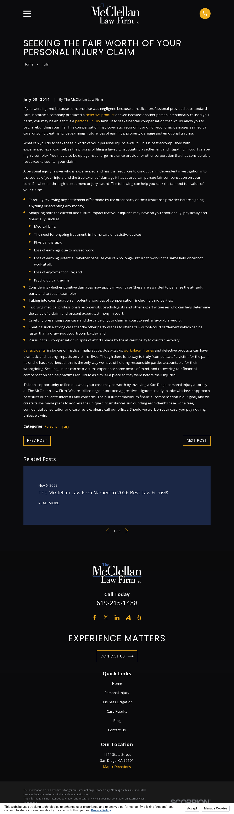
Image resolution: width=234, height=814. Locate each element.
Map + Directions (117, 766)
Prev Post (37, 440)
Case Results (117, 711)
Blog (117, 720)
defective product (100, 114)
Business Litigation (117, 702)
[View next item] (126, 530)
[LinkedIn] (117, 617)
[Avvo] (128, 617)
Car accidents (34, 350)
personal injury (87, 121)
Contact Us (117, 656)
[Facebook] (94, 617)
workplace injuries (139, 350)
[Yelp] (139, 617)
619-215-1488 (117, 602)
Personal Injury (56, 426)
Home (117, 683)
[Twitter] (105, 617)
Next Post (197, 440)
